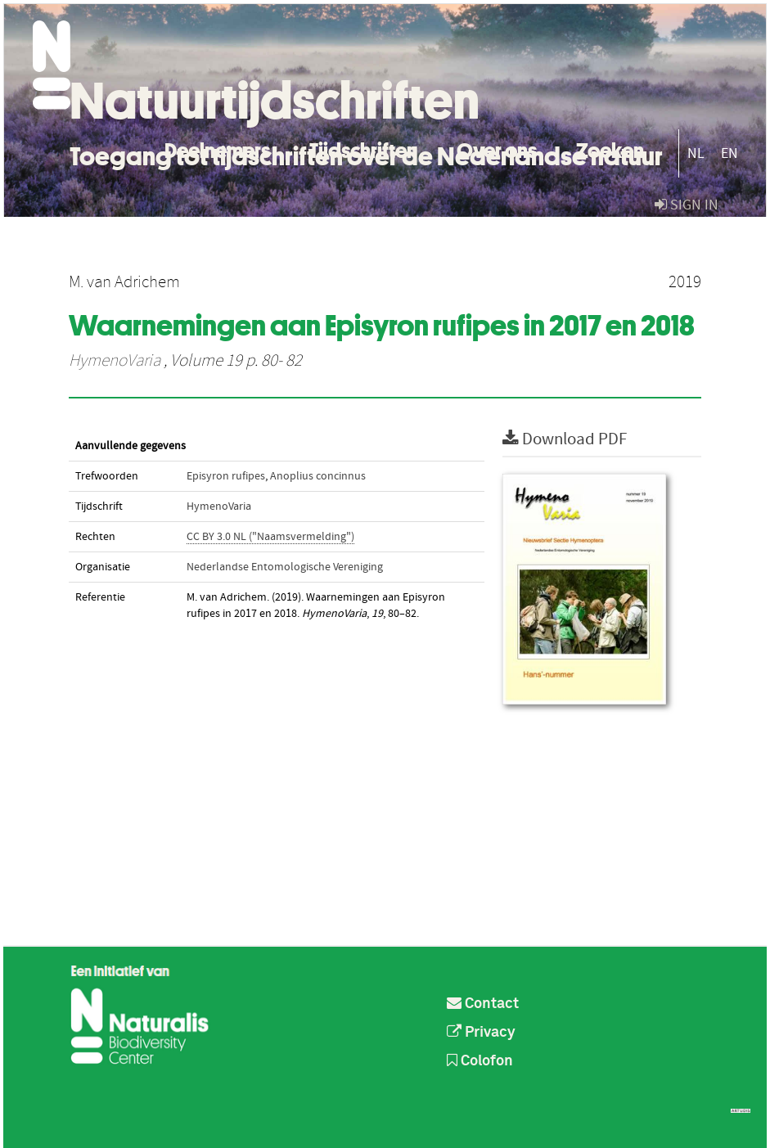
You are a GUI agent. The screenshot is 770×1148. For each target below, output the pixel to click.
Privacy (481, 1032)
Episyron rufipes (226, 476)
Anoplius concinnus (318, 476)
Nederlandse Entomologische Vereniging (285, 567)
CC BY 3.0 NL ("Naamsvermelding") (270, 536)
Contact (483, 1004)
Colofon (480, 1061)
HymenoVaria (114, 361)
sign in (686, 205)
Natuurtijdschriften (275, 101)
